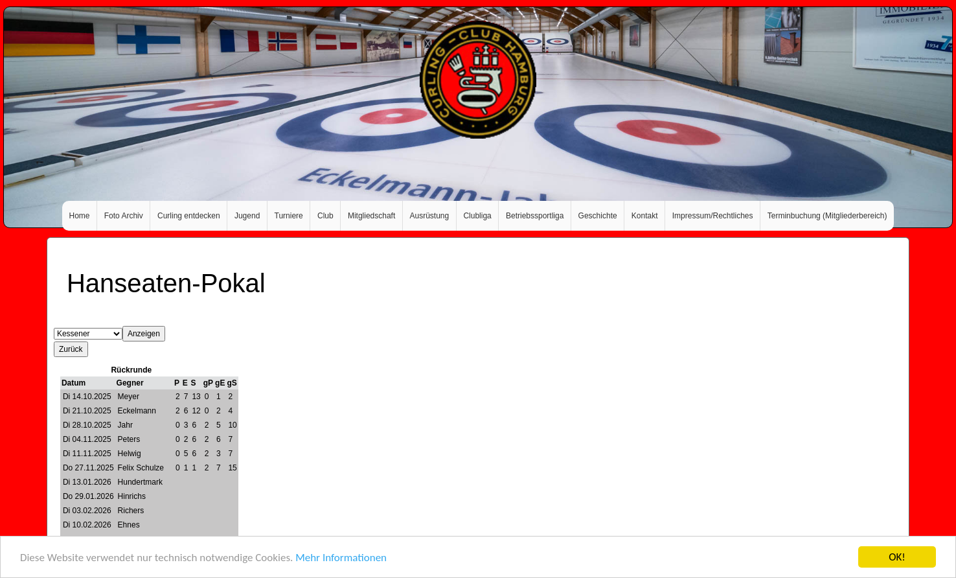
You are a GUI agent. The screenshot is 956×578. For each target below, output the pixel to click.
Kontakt (645, 215)
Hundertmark (140, 482)
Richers (131, 510)
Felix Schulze (141, 467)
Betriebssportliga (534, 215)
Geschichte (597, 215)
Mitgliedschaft (371, 215)
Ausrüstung (430, 215)
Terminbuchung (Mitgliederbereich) (827, 215)
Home (79, 215)
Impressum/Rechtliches (712, 215)
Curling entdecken (188, 215)
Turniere (289, 215)
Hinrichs (132, 496)
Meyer (128, 396)
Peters (129, 439)
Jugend (247, 215)
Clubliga (477, 215)
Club (325, 215)
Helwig (129, 453)
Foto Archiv (123, 215)
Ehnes (129, 524)
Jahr (125, 425)
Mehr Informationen (341, 559)
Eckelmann (137, 410)
